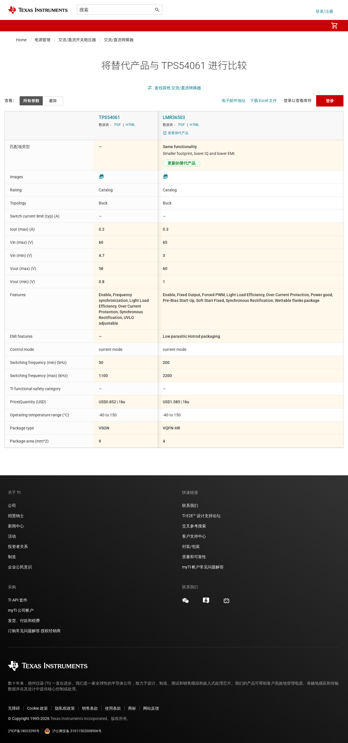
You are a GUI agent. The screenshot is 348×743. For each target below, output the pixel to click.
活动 (12, 536)
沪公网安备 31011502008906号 (73, 731)
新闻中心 (16, 526)
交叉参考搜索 (194, 526)
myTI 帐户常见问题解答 (203, 567)
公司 (12, 505)
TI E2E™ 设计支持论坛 (201, 515)
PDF (117, 125)
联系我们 (190, 505)
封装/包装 (191, 546)
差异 (53, 101)
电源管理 (42, 40)
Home (21, 40)
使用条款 (113, 708)
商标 (132, 708)
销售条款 (90, 708)
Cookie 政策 (37, 708)
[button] (14, 25)
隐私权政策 (65, 708)
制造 (12, 556)
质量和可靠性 (194, 556)
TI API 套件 (17, 600)
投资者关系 (18, 546)
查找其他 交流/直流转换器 (174, 88)
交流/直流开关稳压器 (77, 40)
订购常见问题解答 (24, 631)
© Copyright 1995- (29, 718)
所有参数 (31, 101)
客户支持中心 (194, 536)
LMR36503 (174, 117)
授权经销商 (51, 631)
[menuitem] (318, 25)
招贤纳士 (16, 515)
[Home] (38, 10)
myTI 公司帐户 (21, 610)
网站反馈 (151, 708)
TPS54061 (109, 117)
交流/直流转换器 (118, 40)
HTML (130, 125)
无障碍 (14, 708)
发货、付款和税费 (24, 620)
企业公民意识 (20, 567)
